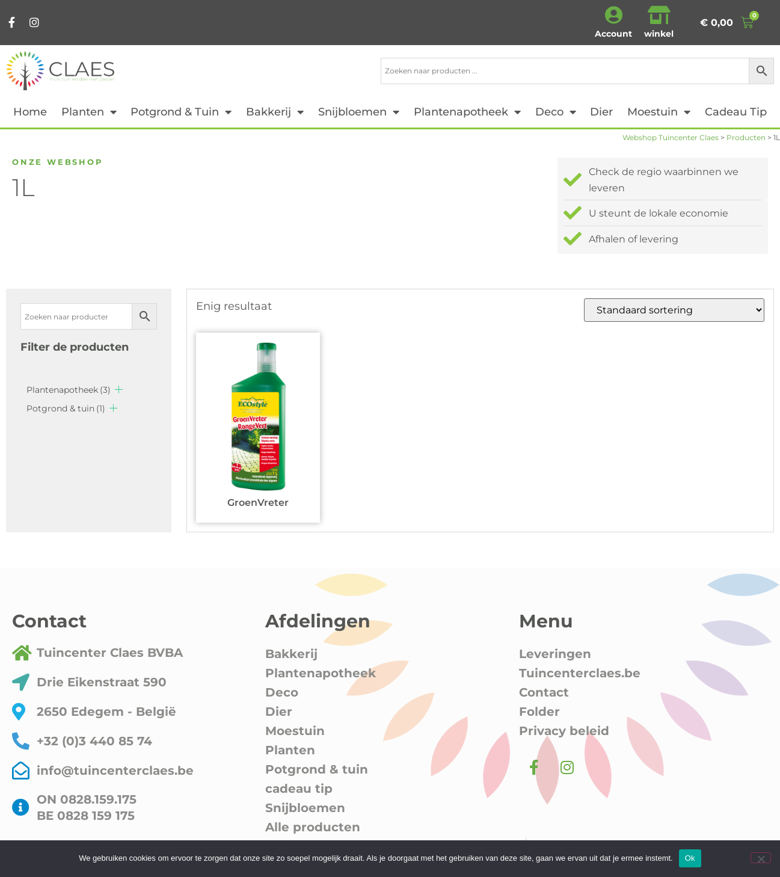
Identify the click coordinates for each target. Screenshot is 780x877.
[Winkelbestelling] (674, 310)
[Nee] (761, 857)
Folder (539, 711)
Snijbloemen (358, 112)
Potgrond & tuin (181, 112)
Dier (601, 111)
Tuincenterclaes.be (579, 673)
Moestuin (658, 112)
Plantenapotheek (467, 112)
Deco (555, 112)
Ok (690, 858)
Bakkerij (275, 112)
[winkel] (659, 15)
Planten (89, 112)
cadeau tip (736, 111)
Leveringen (555, 654)
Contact (544, 692)
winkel (659, 33)
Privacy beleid (564, 731)
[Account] (613, 15)
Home (30, 111)
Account (613, 33)
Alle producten (312, 827)
